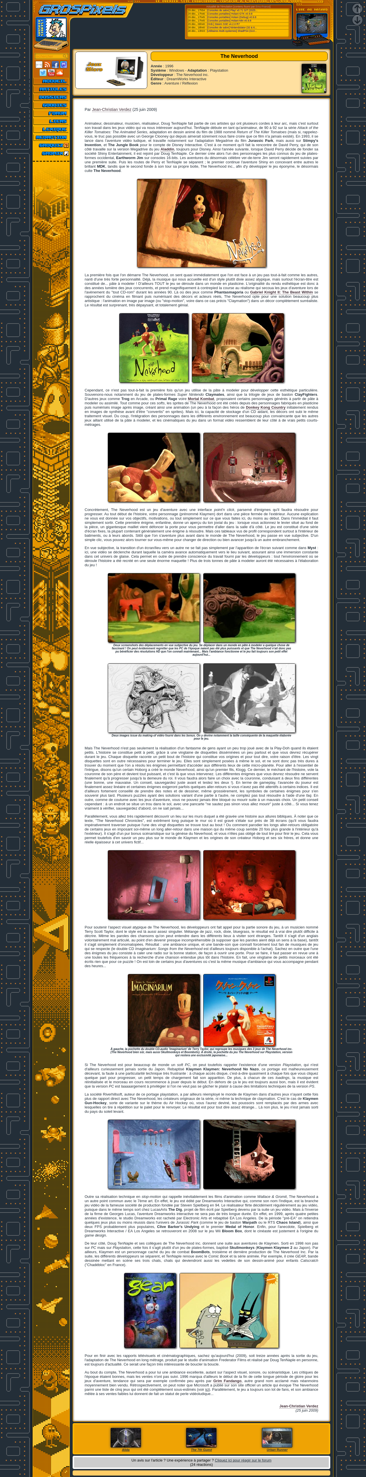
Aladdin (167, 149)
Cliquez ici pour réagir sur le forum (243, 1460)
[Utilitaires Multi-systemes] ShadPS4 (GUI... (232, 31)
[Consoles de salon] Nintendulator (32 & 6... (232, 27)
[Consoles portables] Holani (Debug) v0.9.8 (231, 17)
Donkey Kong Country (266, 407)
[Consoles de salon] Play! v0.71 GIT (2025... (232, 10)
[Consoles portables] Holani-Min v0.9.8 (229, 20)
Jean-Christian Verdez (112, 109)
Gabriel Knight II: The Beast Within (281, 292)
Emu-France (263, 6)
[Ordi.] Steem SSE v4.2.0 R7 (223, 24)
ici (207, 1389)
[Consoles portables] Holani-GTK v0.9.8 (229, 13)
